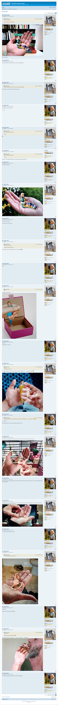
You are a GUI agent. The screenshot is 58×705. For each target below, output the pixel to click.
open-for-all (5, 57)
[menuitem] (3, 7)
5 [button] (54, 13)
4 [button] (53, 13)
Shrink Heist (5, 11)
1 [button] (49, 13)
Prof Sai (6, 244)
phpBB (26, 701)
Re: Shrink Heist (6, 15)
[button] (48, 13)
